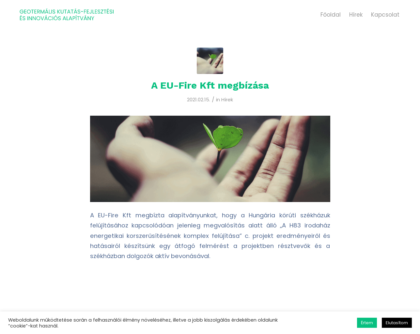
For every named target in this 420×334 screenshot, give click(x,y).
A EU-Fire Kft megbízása (210, 85)
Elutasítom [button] (397, 323)
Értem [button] (367, 323)
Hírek (227, 99)
